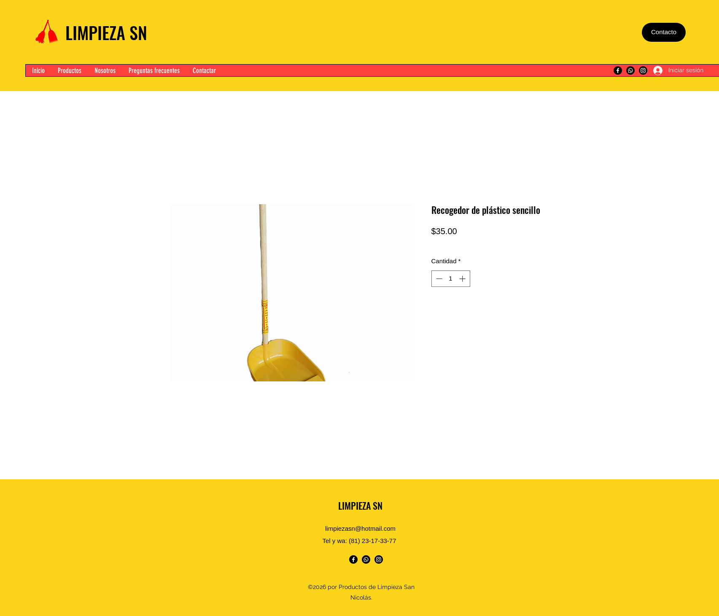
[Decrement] (438, 278)
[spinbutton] (451, 278)
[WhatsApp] (630, 70)
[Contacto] (664, 32)
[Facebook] (618, 70)
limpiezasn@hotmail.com (360, 528)
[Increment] (463, 278)
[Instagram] (643, 70)
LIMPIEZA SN (106, 32)
